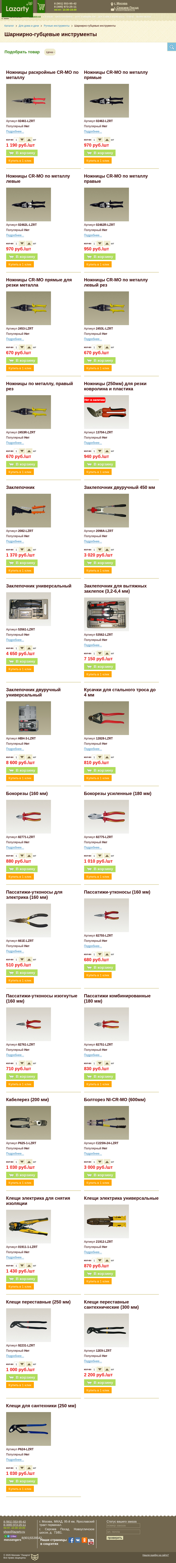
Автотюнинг (64, 16)
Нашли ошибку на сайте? (156, 1555)
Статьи (48, 16)
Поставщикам (85, 16)
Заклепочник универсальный (38, 585)
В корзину (22, 153)
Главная (35, 16)
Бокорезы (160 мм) (27, 793)
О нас (130, 16)
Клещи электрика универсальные (121, 1198)
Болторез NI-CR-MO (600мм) (115, 1099)
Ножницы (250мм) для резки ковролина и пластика (115, 386)
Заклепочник (20, 487)
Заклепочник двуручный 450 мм (119, 487)
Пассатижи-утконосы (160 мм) (117, 892)
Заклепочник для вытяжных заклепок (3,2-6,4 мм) (115, 588)
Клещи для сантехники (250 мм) (41, 1405)
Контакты (144, 16)
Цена (49, 52)
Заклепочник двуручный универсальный (33, 692)
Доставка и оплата (111, 16)
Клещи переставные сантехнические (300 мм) (111, 1304)
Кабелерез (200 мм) (27, 1099)
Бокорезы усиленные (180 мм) (117, 793)
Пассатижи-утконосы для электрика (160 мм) (34, 894)
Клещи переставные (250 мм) (38, 1301)
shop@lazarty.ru (125, 9)
